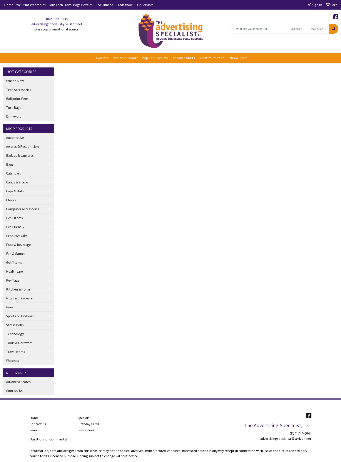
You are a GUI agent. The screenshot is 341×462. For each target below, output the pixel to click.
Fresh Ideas (85, 430)
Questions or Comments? (49, 439)
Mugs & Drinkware (19, 298)
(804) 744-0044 (57, 19)
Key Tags (12, 280)
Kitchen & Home (18, 289)
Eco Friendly (15, 227)
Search (35, 430)
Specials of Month (125, 58)
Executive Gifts (17, 236)
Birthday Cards (88, 424)
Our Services (144, 5)
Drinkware (13, 116)
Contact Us (14, 390)
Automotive (15, 137)
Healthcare (14, 271)
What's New (15, 81)
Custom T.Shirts (183, 58)
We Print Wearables (31, 5)
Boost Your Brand (211, 58)
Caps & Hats (15, 191)
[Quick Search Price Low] (298, 29)
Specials (83, 418)
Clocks (11, 200)
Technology (15, 334)
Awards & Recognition (22, 146)
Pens (9, 307)
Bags (9, 164)
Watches (12, 360)
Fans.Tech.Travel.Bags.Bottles (71, 5)
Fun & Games (15, 253)
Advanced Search (18, 382)
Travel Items (15, 351)
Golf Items (14, 262)
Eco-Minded (104, 5)
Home (8, 5)
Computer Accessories (22, 209)
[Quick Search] (259, 29)
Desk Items (14, 218)
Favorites (101, 58)
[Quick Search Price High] (319, 29)
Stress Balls (15, 325)
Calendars (13, 173)
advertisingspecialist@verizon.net (56, 24)
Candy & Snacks (17, 182)
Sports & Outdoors (20, 316)
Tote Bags (13, 107)
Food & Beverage (18, 244)
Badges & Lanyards (20, 155)
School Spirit (237, 58)
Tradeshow (124, 5)
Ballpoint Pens (17, 98)
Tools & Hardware (19, 343)
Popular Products (155, 58)
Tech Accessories (18, 89)
